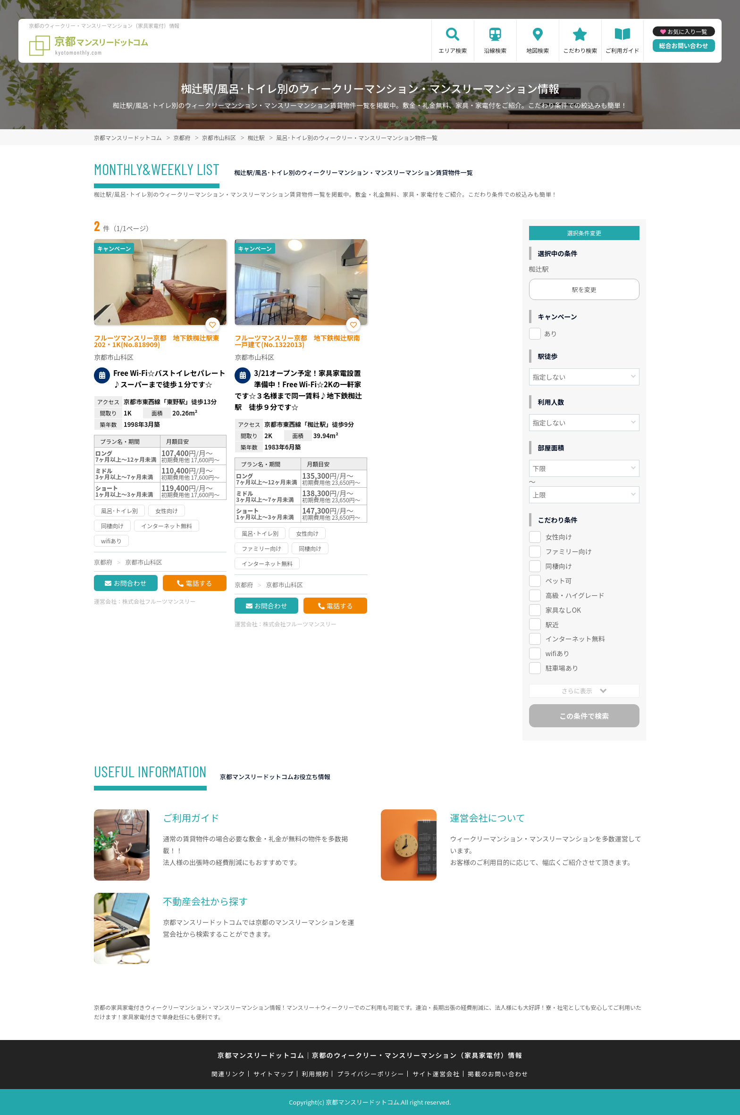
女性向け (559, 536)
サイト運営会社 (436, 1074)
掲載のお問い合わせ (498, 1074)
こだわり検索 (580, 50)
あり (550, 333)
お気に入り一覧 (687, 31)
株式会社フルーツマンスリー (159, 601)
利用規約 (315, 1074)
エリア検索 (452, 50)
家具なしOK (563, 610)
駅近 (552, 624)
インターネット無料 (575, 638)
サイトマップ (273, 1074)
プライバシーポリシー (370, 1074)
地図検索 (537, 50)
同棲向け (559, 566)
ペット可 (559, 580)
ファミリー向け (569, 551)
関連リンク (228, 1074)
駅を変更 (584, 289)
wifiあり (558, 653)
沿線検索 (495, 50)
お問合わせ (129, 583)
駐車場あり (562, 668)
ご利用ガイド (622, 50)
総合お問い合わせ (683, 45)
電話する (198, 583)
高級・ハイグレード (575, 595)
